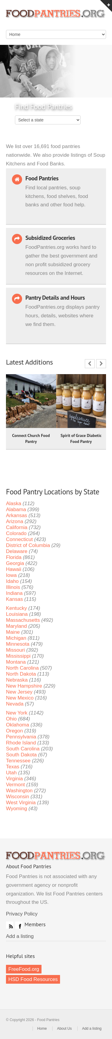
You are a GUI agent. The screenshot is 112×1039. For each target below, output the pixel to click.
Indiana (14, 593)
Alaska (13, 503)
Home (42, 1028)
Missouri (15, 650)
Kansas (14, 599)
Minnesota (17, 644)
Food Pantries (56, 18)
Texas (12, 767)
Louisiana (17, 614)
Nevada (15, 704)
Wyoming (16, 808)
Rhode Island (21, 743)
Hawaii (13, 569)
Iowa (11, 575)
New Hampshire (24, 686)
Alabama (16, 509)
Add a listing (20, 936)
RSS (9, 925)
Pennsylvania (21, 737)
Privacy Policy (22, 914)
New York (16, 713)
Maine (13, 632)
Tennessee (18, 761)
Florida (14, 557)
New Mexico (20, 698)
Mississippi (18, 656)
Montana (16, 662)
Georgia (15, 563)
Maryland (16, 626)
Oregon (14, 731)
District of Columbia (28, 545)
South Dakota (21, 755)
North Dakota (21, 674)
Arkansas (16, 515)
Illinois (13, 587)
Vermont (15, 784)
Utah (11, 773)
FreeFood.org (23, 969)
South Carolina (22, 749)
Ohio (11, 719)
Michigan (16, 638)
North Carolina (22, 668)
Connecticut (19, 539)
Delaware (16, 551)
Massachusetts (23, 620)
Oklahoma (17, 725)
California (16, 527)
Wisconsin (17, 796)
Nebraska (17, 680)
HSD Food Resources (33, 979)
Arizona (14, 521)
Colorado (16, 533)
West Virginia (21, 802)
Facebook (18, 925)
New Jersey (19, 692)
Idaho (12, 581)
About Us (64, 1028)
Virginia (14, 778)
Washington (19, 790)
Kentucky (16, 608)
